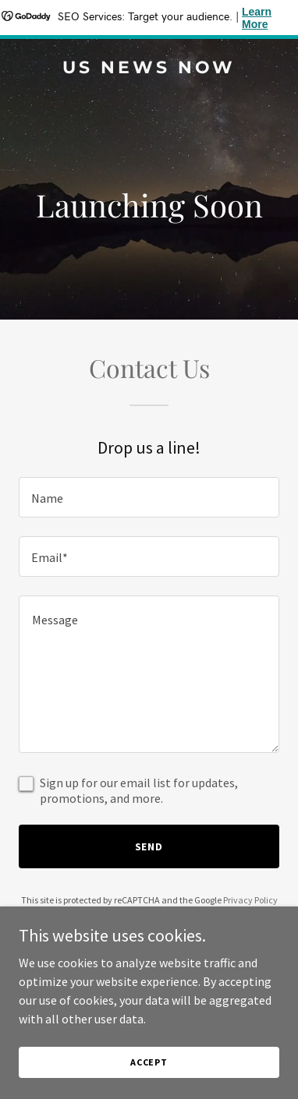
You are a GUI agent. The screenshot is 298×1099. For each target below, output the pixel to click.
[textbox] (149, 497)
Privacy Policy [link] (250, 900)
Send (149, 846)
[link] (149, 68)
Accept (149, 1062)
